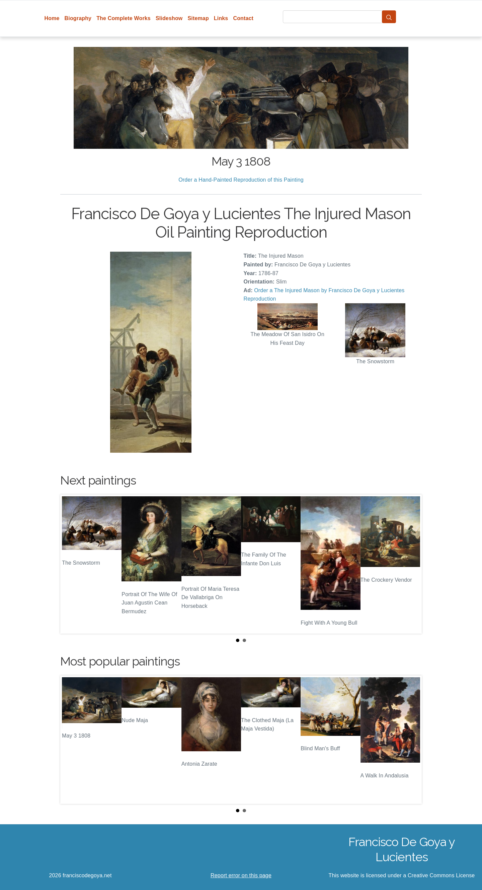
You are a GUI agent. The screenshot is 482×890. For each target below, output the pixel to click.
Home (52, 18)
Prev (70, 564)
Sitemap (198, 18)
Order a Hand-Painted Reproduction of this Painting (241, 180)
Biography (78, 18)
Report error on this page (241, 875)
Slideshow (169, 18)
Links (221, 18)
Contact (243, 18)
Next (411, 564)
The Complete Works (123, 18)
